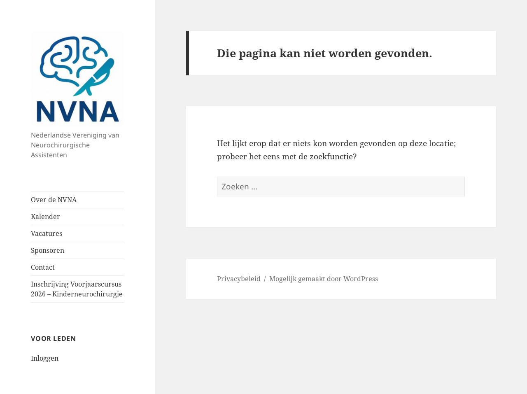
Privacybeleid (239, 278)
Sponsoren (47, 250)
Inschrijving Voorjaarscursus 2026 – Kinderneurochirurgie (77, 289)
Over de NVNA (54, 199)
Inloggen (44, 358)
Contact (43, 267)
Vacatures (46, 233)
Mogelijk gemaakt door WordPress (323, 278)
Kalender (45, 216)
